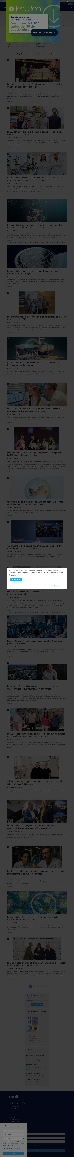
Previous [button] (10, 16)
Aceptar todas (16, 579)
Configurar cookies (57, 586)
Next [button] (64, 16)
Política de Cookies (17, 582)
